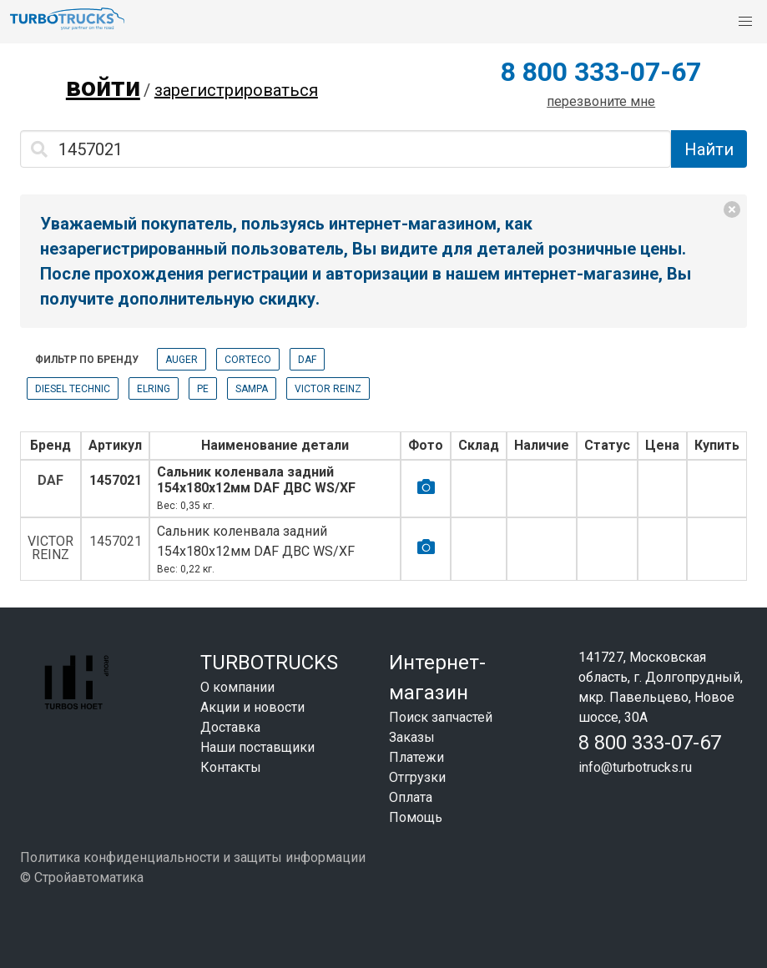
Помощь (415, 817)
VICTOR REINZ (328, 389)
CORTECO (248, 360)
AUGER (181, 360)
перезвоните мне (601, 101)
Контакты (230, 767)
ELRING (153, 389)
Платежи (416, 757)
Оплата (410, 797)
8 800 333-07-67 (601, 72)
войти (103, 87)
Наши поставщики (257, 747)
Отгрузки (417, 777)
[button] (745, 21)
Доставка (230, 727)
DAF (307, 360)
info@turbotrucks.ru (635, 767)
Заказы (412, 737)
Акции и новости (252, 707)
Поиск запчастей (440, 717)
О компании (237, 687)
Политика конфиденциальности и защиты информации (193, 857)
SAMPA (251, 389)
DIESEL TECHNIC (72, 389)
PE (203, 389)
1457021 (115, 480)
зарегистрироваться (236, 90)
